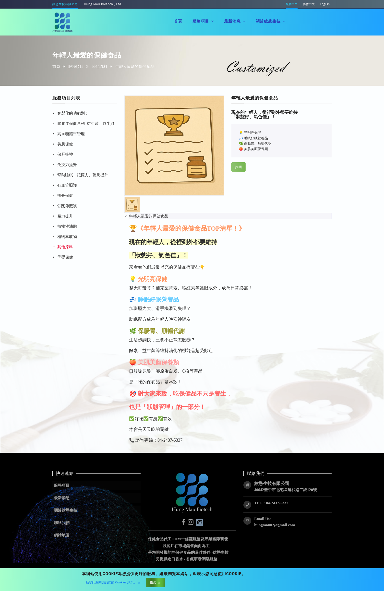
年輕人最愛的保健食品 (148, 216)
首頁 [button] (178, 21)
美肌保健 (65, 144)
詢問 (238, 167)
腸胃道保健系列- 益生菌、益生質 (85, 123)
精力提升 (65, 216)
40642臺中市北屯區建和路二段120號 (285, 490)
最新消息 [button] (234, 21)
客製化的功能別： (73, 113)
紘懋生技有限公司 (65, 4)
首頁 (56, 66)
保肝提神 (65, 154)
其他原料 (99, 66)
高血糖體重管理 (71, 133)
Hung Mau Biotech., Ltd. (103, 4)
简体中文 (309, 4)
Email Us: (262, 519)
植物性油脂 (67, 226)
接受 (155, 582)
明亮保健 (65, 195)
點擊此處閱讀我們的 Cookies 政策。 (113, 582)
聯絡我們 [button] (304, 17)
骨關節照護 (67, 205)
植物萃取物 (67, 236)
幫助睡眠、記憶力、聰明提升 (82, 174)
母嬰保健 (65, 257)
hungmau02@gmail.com (274, 525)
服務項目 (76, 66)
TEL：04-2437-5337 (271, 503)
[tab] (230, 216)
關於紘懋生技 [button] (270, 21)
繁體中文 (292, 4)
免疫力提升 (67, 164)
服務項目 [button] (203, 21)
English (325, 4)
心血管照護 (67, 185)
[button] (96, 510)
